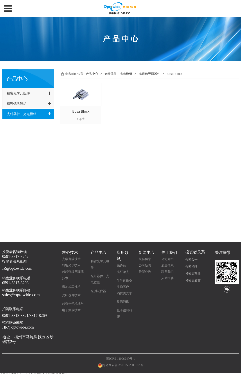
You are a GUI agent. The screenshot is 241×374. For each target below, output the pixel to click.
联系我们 (167, 271)
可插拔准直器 (22, 137)
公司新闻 (145, 265)
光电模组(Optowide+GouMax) (25, 210)
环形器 (17, 148)
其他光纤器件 (19, 221)
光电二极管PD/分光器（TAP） (28, 167)
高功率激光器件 (20, 200)
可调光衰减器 (22, 181)
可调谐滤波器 (22, 175)
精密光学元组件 (18, 93)
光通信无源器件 (20, 124)
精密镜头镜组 (17, 103)
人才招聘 (167, 278)
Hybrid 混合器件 (24, 154)
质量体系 (167, 265)
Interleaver (21, 159)
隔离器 (17, 187)
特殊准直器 (21, 131)
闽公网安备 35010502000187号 (122, 365)
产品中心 (92, 74)
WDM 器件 (20, 192)
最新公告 (145, 271)
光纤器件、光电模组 (21, 114)
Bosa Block (21, 142)
